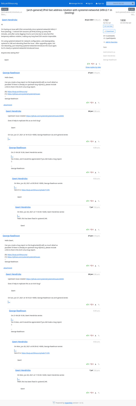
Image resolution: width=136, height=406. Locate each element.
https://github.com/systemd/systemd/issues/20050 (45, 116)
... (9, 139)
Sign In (89, 3)
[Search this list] (118, 3)
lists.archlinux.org (9, 3)
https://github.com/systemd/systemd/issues (24, 94)
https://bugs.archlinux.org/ (17, 91)
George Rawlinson (11, 72)
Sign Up (100, 3)
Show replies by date (93, 67)
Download (109, 31)
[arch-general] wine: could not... (125, 13)
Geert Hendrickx (9, 19)
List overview (108, 26)
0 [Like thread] (88, 64)
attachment (8, 105)
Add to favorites (110, 42)
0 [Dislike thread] (92, 64)
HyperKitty (68, 403)
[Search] (133, 3)
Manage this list (76, 3)
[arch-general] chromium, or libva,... (11, 13)
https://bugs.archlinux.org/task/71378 (35, 190)
